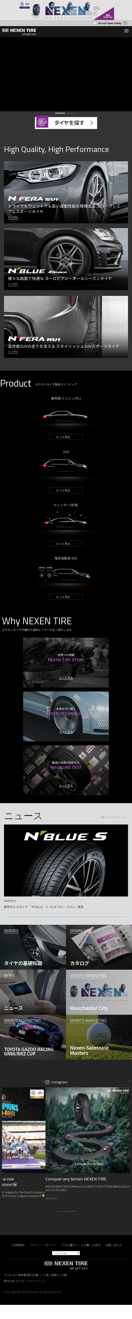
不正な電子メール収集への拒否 (80, 1259)
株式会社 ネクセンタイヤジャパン (25, 1295)
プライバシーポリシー (43, 1259)
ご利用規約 (17, 1259)
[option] (66, 10)
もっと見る (63, 437)
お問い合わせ (113, 1259)
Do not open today (109, 23)
